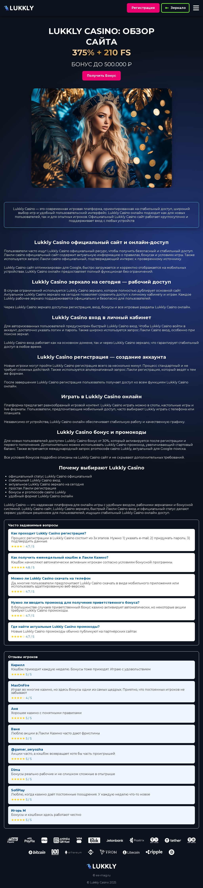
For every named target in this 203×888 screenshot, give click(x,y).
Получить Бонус (101, 76)
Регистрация (143, 8)
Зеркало (175, 8)
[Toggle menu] (196, 8)
